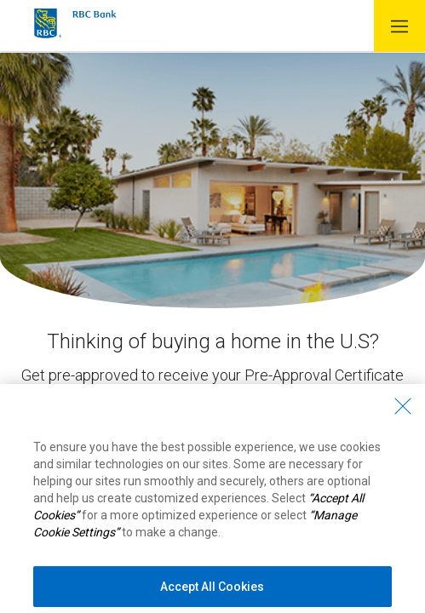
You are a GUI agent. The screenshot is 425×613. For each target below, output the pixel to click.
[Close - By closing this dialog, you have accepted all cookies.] (402, 414)
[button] (399, 26)
